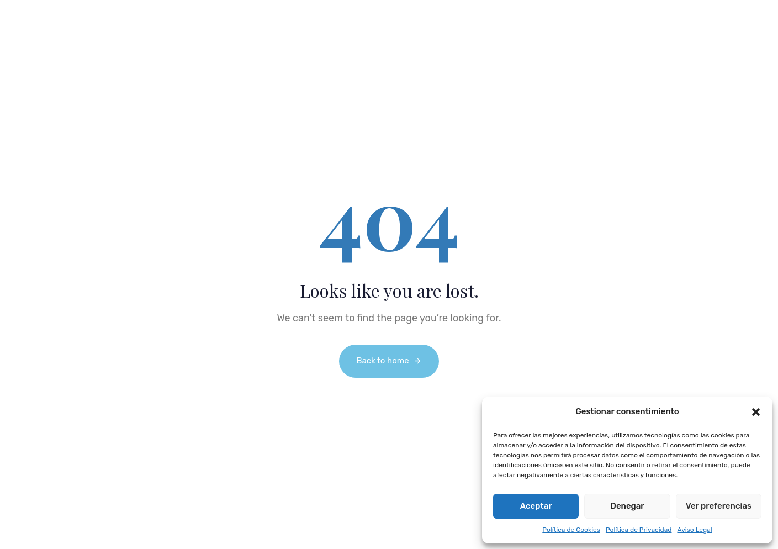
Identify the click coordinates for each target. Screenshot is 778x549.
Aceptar (536, 506)
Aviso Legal (694, 530)
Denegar (627, 506)
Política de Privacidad (639, 530)
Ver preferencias (718, 506)
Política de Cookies (571, 530)
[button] (755, 412)
